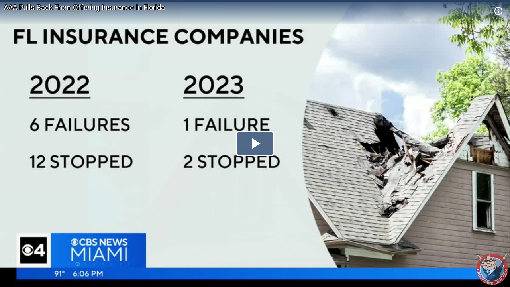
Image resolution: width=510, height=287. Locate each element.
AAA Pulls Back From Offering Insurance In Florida (84, 7)
